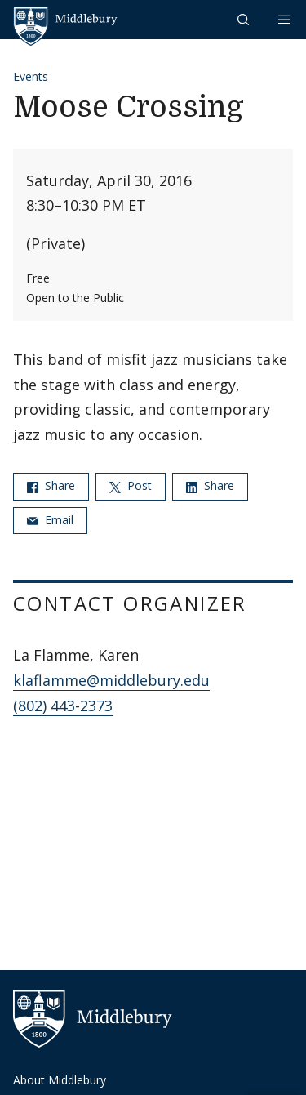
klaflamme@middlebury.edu (111, 680)
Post (130, 485)
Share (51, 485)
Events (30, 76)
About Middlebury (59, 1080)
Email (50, 519)
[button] (244, 19)
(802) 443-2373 (63, 705)
